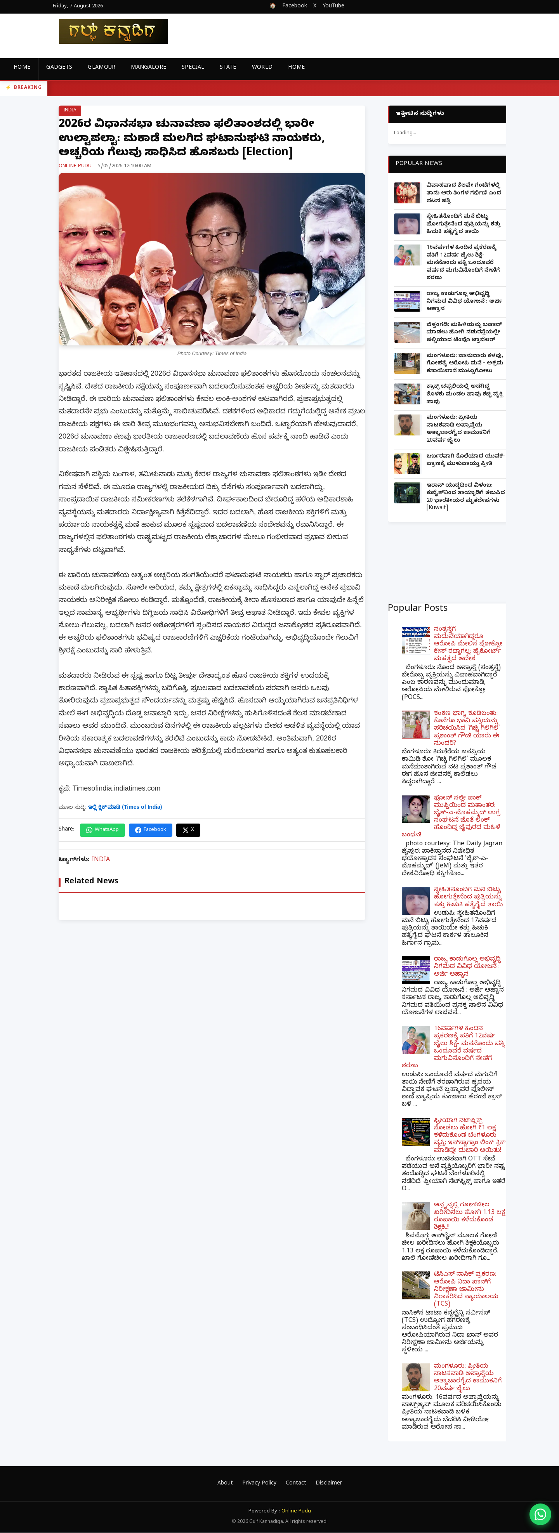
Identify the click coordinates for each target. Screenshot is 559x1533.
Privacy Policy (259, 1484)
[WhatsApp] (540, 1514)
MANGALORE (148, 68)
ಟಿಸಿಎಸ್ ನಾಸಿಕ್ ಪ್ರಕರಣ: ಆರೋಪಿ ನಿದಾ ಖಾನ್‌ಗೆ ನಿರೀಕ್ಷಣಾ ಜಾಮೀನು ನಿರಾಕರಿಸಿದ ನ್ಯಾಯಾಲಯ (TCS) (466, 1290)
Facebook (294, 6)
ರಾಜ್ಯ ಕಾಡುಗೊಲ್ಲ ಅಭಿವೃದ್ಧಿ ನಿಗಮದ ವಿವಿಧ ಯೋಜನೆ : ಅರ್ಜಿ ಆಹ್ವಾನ (464, 302)
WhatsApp (102, 830)
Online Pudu (296, 1511)
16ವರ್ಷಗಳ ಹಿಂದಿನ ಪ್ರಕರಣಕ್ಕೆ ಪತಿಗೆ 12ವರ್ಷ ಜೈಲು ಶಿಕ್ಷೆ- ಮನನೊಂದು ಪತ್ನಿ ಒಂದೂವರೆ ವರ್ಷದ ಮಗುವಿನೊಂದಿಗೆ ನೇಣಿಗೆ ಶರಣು (463, 263)
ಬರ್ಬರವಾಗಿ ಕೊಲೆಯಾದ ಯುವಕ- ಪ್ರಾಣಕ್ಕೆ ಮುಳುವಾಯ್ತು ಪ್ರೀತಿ (466, 460)
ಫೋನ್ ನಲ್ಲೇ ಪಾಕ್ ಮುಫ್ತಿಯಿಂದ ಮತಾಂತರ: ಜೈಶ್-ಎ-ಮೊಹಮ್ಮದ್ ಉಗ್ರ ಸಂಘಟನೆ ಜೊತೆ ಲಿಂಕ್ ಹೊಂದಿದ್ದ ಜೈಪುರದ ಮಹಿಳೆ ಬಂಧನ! (451, 817)
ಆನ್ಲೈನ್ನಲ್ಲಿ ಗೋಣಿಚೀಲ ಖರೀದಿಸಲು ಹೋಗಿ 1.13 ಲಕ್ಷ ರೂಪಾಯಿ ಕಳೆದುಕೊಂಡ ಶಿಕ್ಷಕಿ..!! (469, 1216)
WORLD (262, 68)
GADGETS (59, 68)
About (225, 1484)
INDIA (69, 111)
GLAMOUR (101, 68)
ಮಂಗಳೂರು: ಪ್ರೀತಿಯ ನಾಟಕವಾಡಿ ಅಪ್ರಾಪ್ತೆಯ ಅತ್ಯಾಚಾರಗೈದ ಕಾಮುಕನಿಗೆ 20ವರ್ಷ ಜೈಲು (459, 429)
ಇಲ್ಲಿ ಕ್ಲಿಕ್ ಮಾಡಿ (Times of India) (125, 807)
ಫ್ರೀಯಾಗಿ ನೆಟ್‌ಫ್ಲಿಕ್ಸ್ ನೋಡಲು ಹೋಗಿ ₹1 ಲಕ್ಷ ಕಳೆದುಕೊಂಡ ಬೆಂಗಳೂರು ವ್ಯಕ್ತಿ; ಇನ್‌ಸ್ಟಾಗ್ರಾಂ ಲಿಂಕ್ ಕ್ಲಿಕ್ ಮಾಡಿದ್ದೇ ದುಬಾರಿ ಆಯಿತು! (469, 1136)
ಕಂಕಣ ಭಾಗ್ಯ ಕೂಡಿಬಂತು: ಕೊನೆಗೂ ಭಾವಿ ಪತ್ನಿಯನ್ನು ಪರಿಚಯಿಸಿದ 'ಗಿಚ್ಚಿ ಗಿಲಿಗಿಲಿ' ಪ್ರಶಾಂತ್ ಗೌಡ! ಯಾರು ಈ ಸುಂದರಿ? (467, 729)
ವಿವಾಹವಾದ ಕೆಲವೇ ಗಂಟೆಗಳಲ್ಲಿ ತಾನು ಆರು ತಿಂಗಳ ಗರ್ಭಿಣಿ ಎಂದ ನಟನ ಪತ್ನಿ (464, 193)
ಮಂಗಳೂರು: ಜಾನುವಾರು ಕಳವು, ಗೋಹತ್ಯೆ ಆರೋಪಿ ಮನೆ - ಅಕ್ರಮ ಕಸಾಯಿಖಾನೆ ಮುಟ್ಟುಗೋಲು (465, 364)
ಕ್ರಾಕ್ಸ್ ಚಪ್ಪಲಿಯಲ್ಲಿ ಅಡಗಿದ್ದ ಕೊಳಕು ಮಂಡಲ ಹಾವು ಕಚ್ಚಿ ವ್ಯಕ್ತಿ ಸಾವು (465, 394)
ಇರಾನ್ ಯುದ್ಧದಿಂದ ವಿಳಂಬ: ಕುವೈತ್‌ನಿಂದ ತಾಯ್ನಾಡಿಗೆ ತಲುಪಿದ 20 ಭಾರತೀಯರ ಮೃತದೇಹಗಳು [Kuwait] (466, 497)
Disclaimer (329, 1484)
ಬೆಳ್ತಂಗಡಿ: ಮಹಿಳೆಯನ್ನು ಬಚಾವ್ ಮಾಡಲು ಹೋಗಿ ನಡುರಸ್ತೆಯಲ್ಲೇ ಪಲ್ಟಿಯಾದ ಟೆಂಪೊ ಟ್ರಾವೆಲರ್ (464, 333)
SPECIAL (193, 68)
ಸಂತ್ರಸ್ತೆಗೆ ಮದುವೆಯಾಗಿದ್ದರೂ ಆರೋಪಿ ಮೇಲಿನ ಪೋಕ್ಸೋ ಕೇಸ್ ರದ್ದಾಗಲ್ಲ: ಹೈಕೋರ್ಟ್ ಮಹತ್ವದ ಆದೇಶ (468, 645)
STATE (228, 68)
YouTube (333, 6)
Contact (296, 1484)
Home (22, 68)
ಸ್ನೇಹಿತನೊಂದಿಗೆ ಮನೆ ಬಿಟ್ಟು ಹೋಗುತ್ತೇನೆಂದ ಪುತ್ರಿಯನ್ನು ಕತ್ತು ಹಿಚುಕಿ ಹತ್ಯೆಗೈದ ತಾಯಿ (463, 224)
